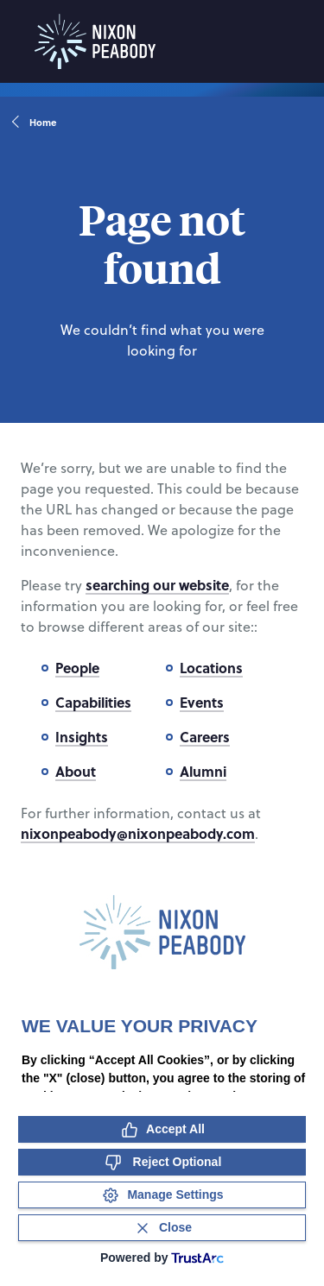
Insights (81, 737)
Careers (205, 737)
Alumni (203, 771)
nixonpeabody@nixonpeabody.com (138, 833)
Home (35, 122)
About (75, 771)
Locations (211, 668)
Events (202, 702)
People (77, 668)
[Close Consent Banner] (162, 1227)
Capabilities (93, 702)
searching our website (157, 585)
